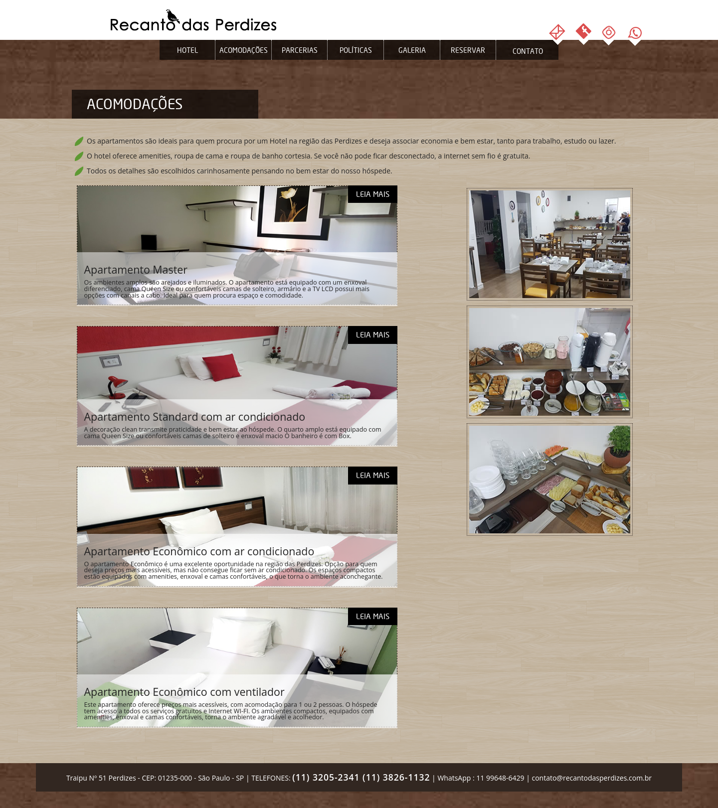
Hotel (187, 50)
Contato (528, 51)
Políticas (356, 50)
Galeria (412, 50)
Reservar (468, 50)
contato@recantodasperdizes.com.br (592, 778)
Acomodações (243, 50)
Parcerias (300, 50)
